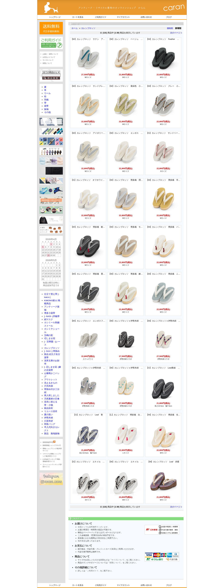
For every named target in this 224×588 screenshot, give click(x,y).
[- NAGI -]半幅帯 (52, 316)
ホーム (75, 28)
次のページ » (176, 33)
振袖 (46, 109)
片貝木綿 (48, 386)
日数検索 (100, 538)
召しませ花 (49, 338)
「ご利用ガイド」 (92, 571)
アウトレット (50, 379)
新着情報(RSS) (49, 442)
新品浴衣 (48, 408)
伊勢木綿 (48, 418)
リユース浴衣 (50, 411)
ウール (47, 93)
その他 (47, 112)
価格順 (170, 28)
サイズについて (117, 560)
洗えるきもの (50, 383)
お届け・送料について (50, 54)
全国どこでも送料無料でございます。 (94, 527)
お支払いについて (49, 57)
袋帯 (46, 106)
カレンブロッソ (88, 28)
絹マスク (48, 319)
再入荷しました (51, 395)
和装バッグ (49, 424)
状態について (115, 563)
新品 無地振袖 (51, 433)
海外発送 (81, 541)
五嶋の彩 (48, 335)
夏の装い (48, 414)
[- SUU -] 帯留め (52, 351)
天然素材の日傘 (51, 399)
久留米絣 (48, 421)
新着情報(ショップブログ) (52, 445)
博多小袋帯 (49, 313)
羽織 (46, 100)
